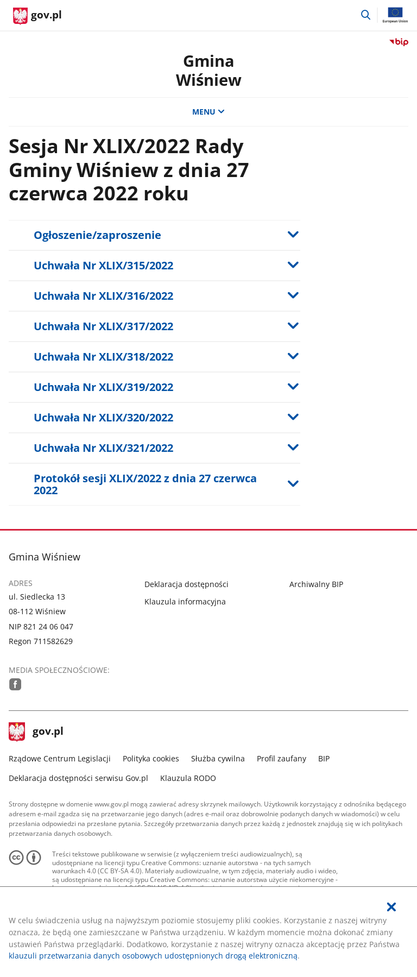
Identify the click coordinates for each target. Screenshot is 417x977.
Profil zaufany (281, 758)
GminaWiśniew (209, 70)
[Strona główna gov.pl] (37, 16)
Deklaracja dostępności (186, 584)
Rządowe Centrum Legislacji (60, 758)
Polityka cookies (151, 758)
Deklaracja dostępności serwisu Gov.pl (78, 778)
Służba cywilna (218, 758)
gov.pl (36, 732)
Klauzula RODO (188, 778)
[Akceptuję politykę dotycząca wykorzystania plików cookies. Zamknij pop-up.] (391, 907)
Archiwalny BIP (316, 584)
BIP (324, 758)
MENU (208, 111)
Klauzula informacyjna (185, 601)
